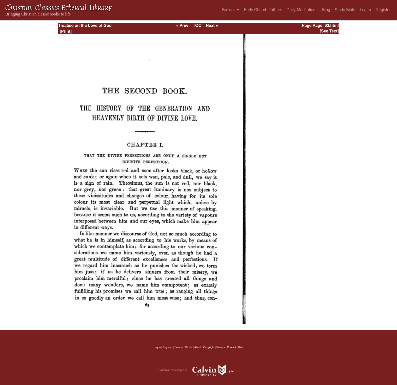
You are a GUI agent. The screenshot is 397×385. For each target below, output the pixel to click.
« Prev (182, 25)
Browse (230, 10)
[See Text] (329, 31)
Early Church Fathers (263, 10)
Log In (365, 10)
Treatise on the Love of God (85, 25)
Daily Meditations (302, 10)
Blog (326, 10)
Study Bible (345, 10)
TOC (197, 25)
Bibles (188, 347)
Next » (212, 25)
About (197, 347)
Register (383, 10)
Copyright (208, 347)
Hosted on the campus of (198, 370)
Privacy (220, 347)
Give (240, 347)
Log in (157, 347)
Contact (231, 347)
